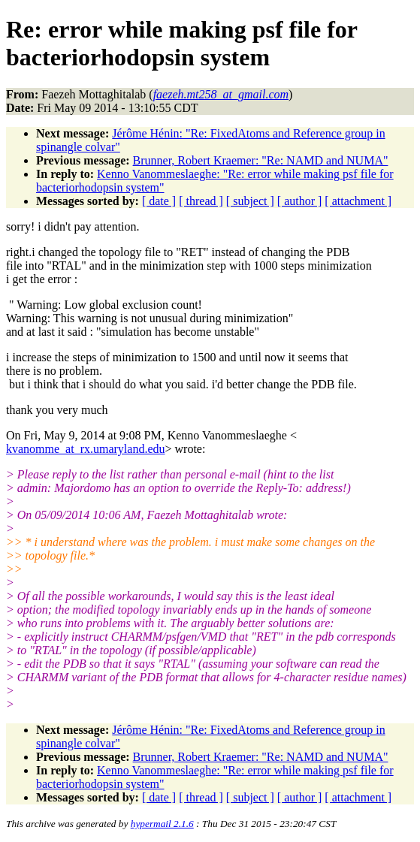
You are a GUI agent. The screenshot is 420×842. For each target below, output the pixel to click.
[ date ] (159, 201)
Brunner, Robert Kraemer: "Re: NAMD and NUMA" (260, 160)
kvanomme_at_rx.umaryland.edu (85, 448)
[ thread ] (201, 201)
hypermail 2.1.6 (162, 823)
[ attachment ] (358, 201)
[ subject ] (250, 201)
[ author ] (299, 201)
